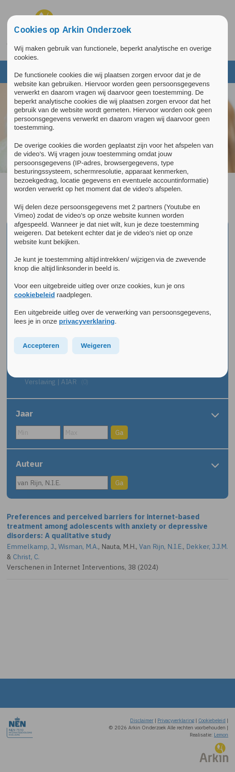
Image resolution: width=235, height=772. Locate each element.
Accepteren (40, 345)
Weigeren (96, 345)
